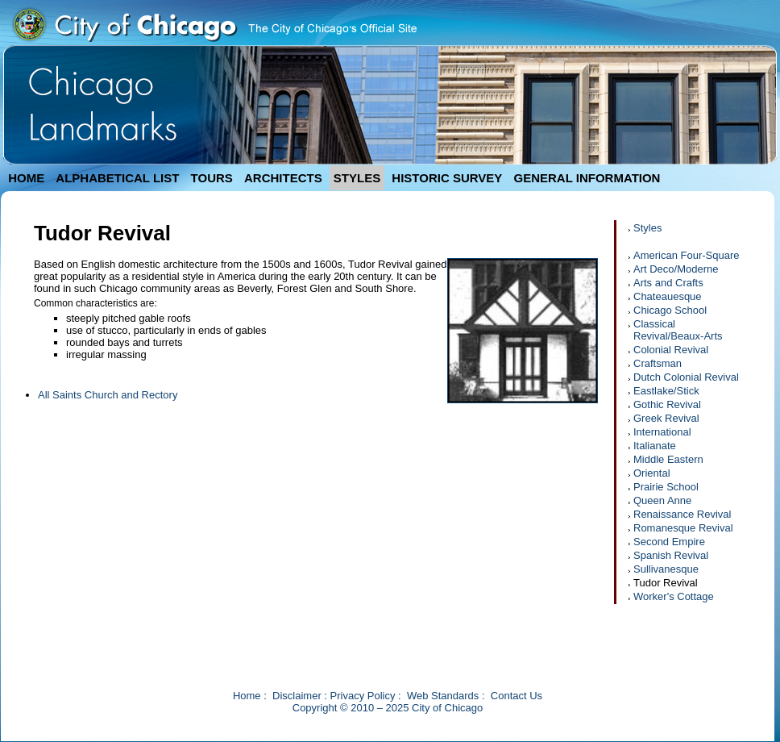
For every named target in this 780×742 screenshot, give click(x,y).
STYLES (357, 178)
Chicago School (670, 310)
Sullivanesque (666, 569)
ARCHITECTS (283, 178)
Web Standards (443, 696)
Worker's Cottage (673, 596)
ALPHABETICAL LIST (117, 178)
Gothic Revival (667, 404)
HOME (26, 178)
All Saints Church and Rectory (107, 395)
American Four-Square (686, 255)
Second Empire (669, 542)
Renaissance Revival (682, 514)
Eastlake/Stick (666, 391)
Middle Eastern (668, 459)
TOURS (212, 178)
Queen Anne (662, 500)
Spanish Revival (670, 555)
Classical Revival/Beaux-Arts (678, 330)
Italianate (654, 446)
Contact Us (516, 696)
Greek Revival (666, 418)
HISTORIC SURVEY (447, 178)
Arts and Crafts (668, 283)
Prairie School (666, 487)
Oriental (651, 473)
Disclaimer (297, 696)
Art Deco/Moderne (676, 269)
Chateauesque (667, 296)
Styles (647, 228)
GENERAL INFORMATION (587, 178)
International (662, 432)
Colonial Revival (670, 350)
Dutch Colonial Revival (686, 377)
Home (247, 696)
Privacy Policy (363, 696)
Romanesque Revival (683, 528)
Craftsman (657, 363)
